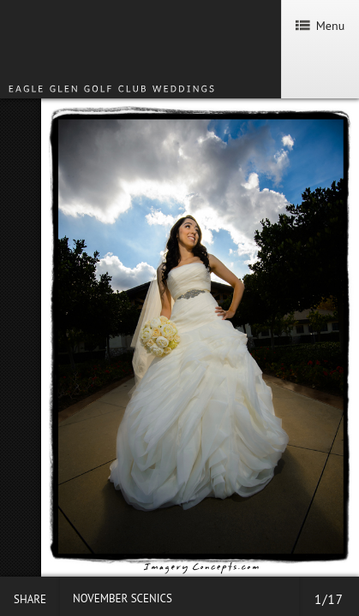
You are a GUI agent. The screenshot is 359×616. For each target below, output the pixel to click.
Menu (320, 25)
